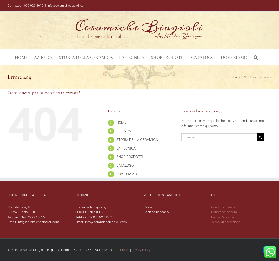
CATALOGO (125, 165)
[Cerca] (260, 137)
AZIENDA (123, 131)
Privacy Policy (141, 250)
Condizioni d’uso (223, 207)
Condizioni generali (224, 212)
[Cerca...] (219, 137)
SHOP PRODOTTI (129, 157)
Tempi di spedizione (225, 222)
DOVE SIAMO (126, 174)
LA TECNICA (126, 148)
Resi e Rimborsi (222, 217)
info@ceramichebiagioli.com (66, 5)
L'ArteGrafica (121, 250)
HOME (121, 122)
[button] (256, 57)
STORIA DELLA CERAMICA (137, 140)
